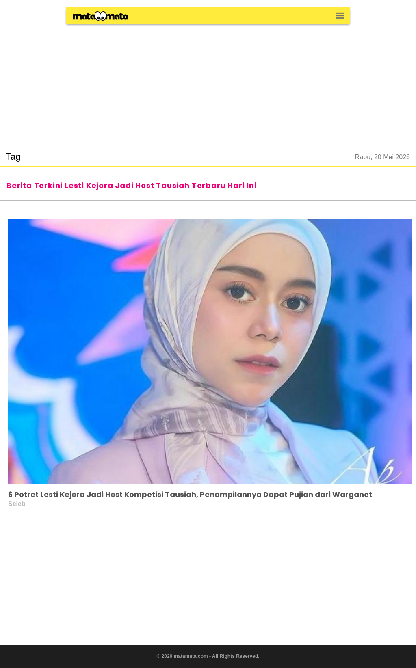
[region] (208, 83)
